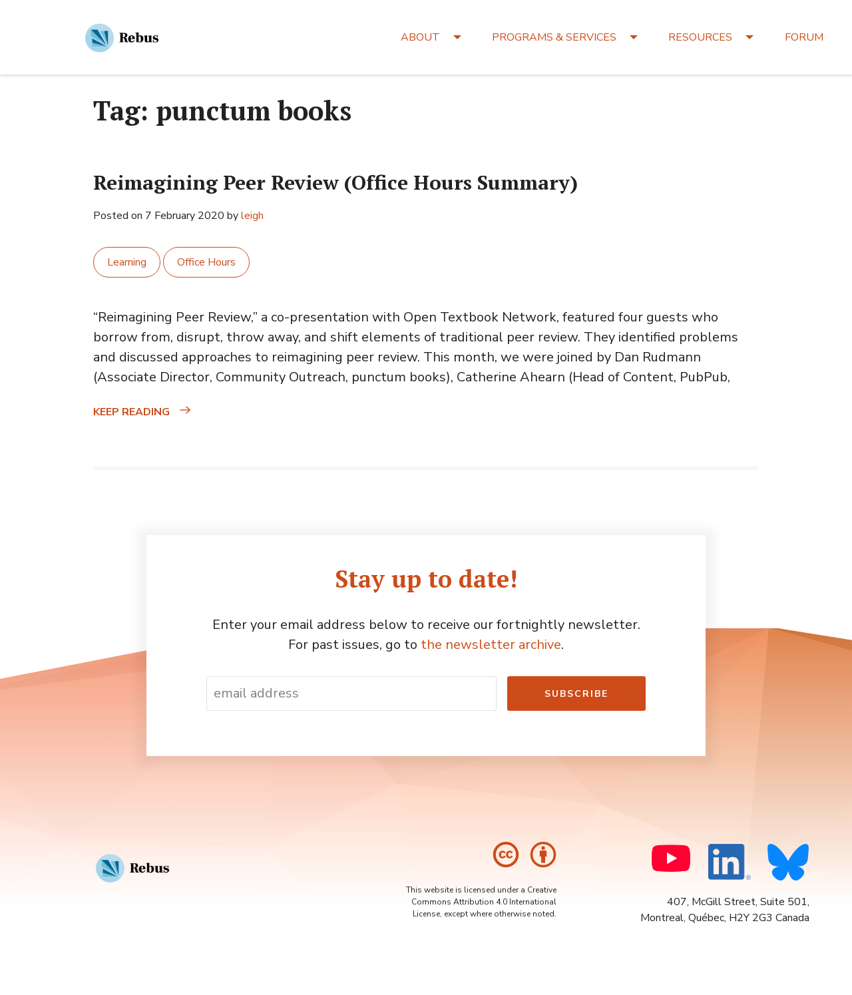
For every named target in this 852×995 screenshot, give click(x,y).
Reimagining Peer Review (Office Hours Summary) (335, 182)
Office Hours (206, 262)
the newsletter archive (491, 645)
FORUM (804, 37)
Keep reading (168, 412)
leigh (252, 215)
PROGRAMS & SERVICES (554, 37)
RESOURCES (700, 37)
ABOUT (420, 37)
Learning (126, 262)
